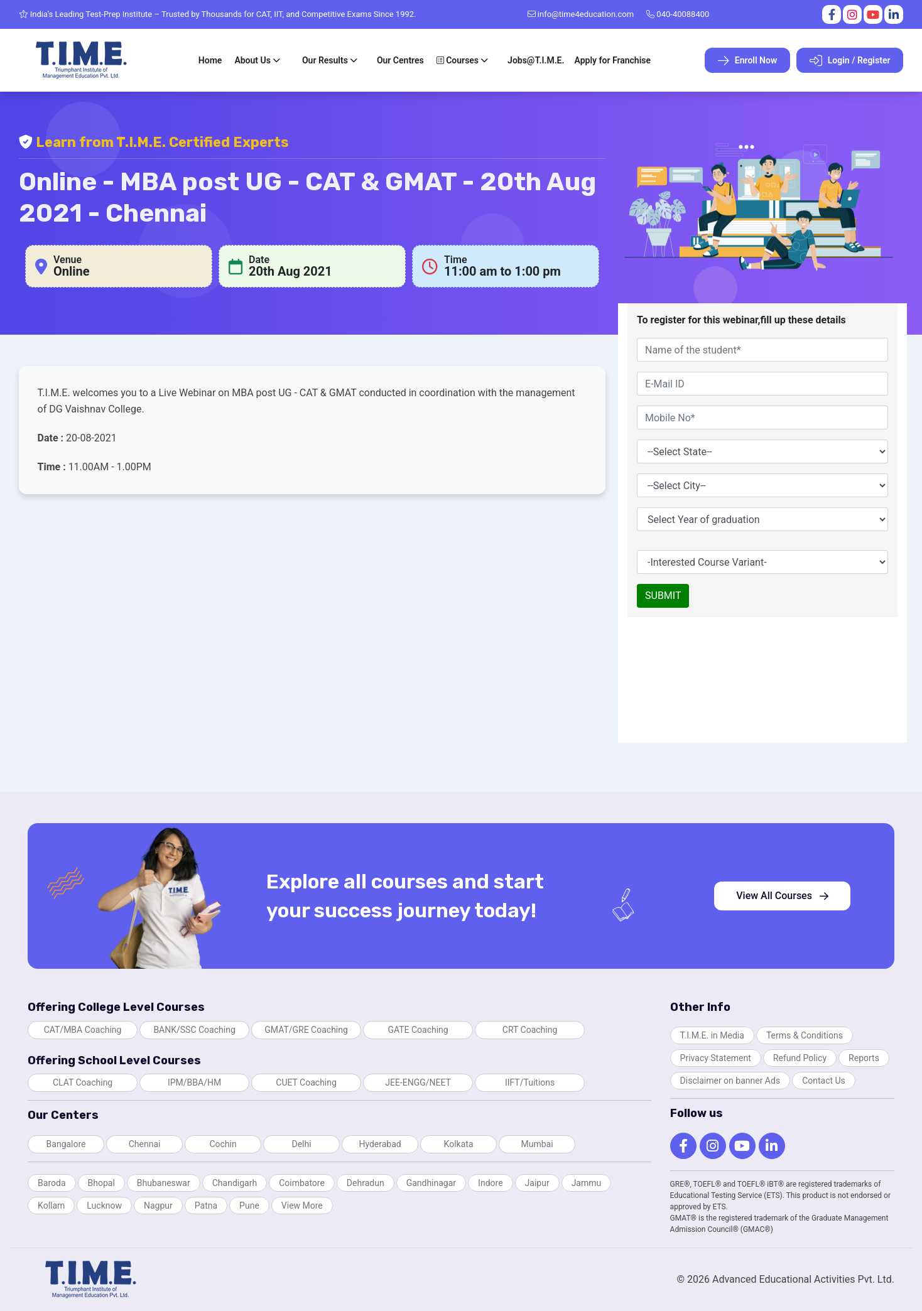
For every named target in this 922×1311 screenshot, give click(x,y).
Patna (206, 1205)
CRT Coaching (530, 1030)
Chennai (145, 1144)
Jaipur (537, 1183)
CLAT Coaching (82, 1082)
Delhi (301, 1144)
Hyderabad (380, 1144)
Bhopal (101, 1183)
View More (302, 1205)
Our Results (325, 60)
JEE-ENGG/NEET (418, 1082)
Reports (864, 1058)
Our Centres (400, 60)
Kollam (51, 1205)
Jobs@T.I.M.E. (535, 60)
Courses (458, 60)
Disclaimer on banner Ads (730, 1081)
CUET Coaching (306, 1082)
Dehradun (365, 1183)
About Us (252, 60)
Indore (490, 1183)
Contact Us (823, 1081)
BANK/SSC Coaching (194, 1030)
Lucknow (104, 1205)
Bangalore (66, 1144)
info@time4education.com (581, 14)
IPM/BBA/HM (194, 1082)
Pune (249, 1205)
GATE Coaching (418, 1030)
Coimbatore (302, 1183)
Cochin (222, 1144)
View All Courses (782, 896)
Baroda (51, 1183)
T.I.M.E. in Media (712, 1035)
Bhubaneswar (163, 1183)
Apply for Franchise (612, 60)
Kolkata (459, 1144)
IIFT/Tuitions (530, 1082)
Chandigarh (234, 1183)
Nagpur (158, 1205)
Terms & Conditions (804, 1035)
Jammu (587, 1183)
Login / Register (850, 61)
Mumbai (537, 1144)
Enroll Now (747, 61)
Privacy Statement (715, 1058)
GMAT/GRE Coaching (306, 1030)
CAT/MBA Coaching (83, 1030)
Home (210, 60)
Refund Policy (800, 1058)
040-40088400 (677, 14)
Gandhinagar (431, 1183)
